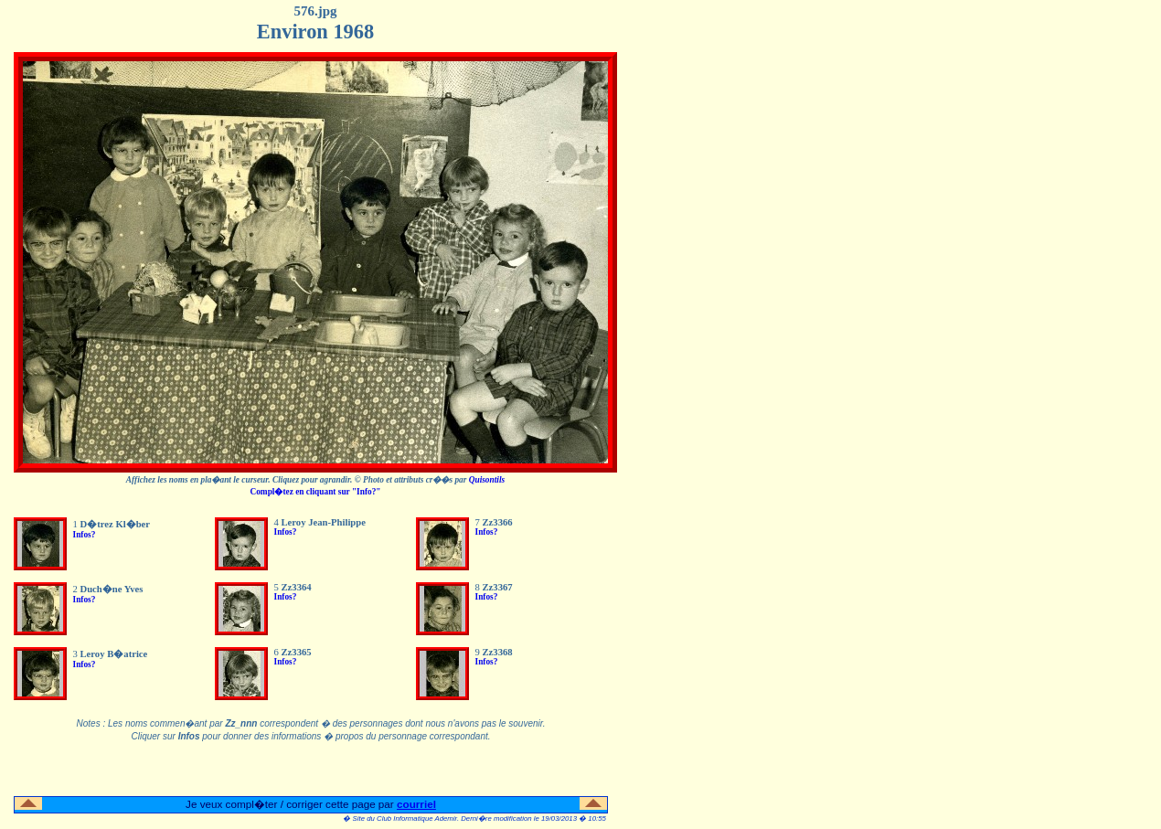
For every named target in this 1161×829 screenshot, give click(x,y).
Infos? (84, 534)
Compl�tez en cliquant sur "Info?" (315, 491)
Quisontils (487, 479)
